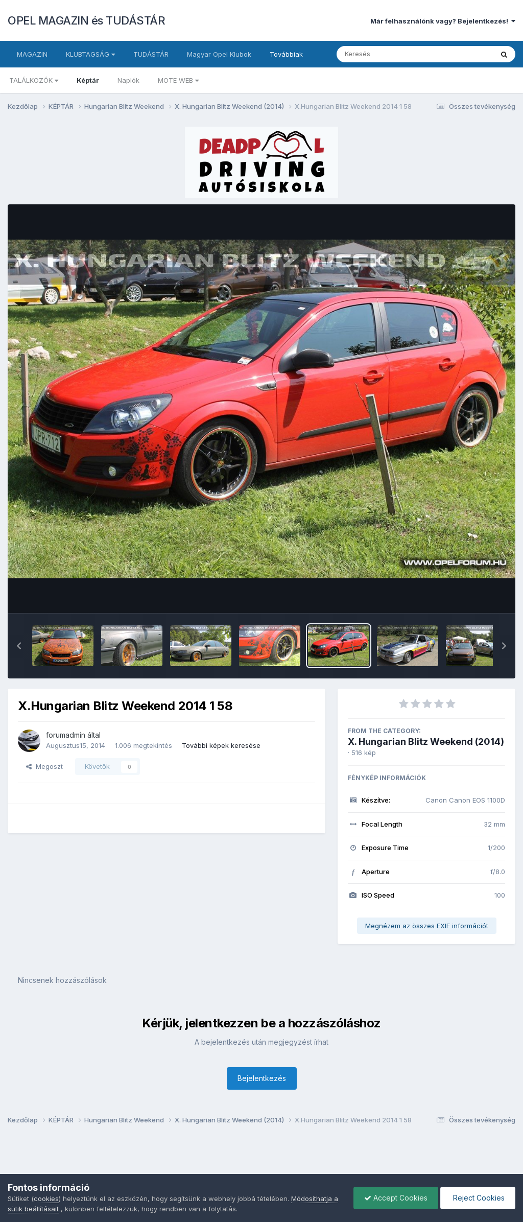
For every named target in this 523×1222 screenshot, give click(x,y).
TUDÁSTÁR (151, 54)
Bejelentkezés (261, 1078)
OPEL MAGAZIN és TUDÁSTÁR (86, 20)
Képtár (88, 80)
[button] (19, 646)
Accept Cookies (395, 1197)
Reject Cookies (478, 1197)
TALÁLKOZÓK (33, 80)
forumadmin (65, 735)
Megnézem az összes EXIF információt (426, 926)
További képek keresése (221, 745)
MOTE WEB (178, 80)
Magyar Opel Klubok (219, 54)
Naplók (128, 80)
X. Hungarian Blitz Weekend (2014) (426, 741)
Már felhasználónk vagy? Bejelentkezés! (442, 21)
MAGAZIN (32, 54)
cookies (46, 1198)
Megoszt (44, 766)
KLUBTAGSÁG (90, 54)
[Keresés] (387, 54)
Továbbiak (286, 54)
